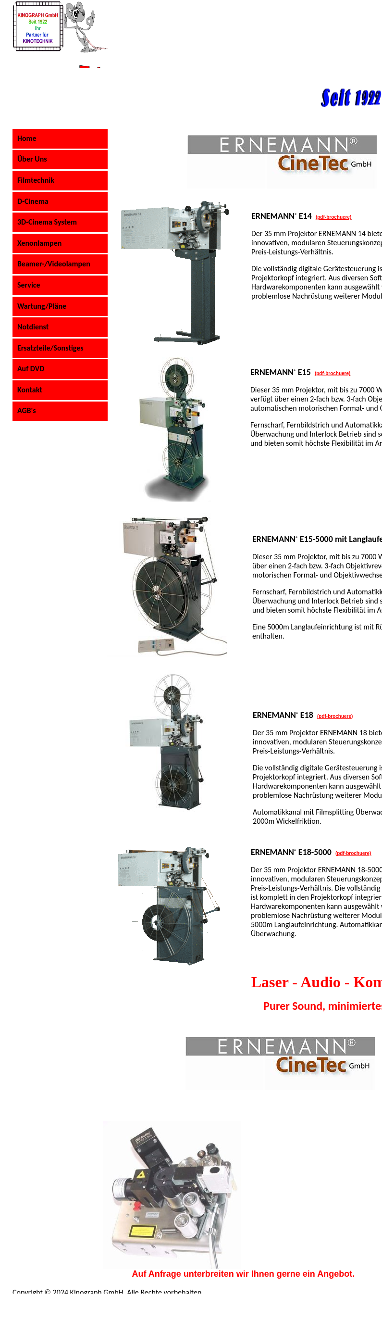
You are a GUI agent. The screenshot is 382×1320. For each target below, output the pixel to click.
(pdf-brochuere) (353, 853)
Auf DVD (30, 368)
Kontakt (29, 389)
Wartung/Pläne (41, 306)
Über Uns (32, 158)
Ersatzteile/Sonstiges (50, 347)
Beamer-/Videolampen (53, 263)
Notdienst (33, 326)
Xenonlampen (39, 243)
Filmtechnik (35, 180)
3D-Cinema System (47, 221)
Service (28, 284)
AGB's (26, 410)
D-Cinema (33, 201)
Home (27, 138)
